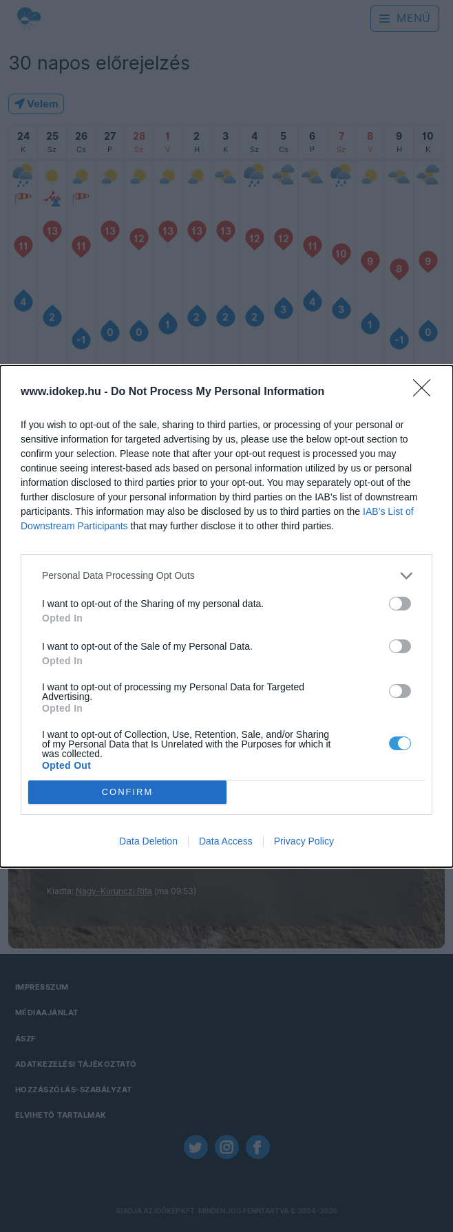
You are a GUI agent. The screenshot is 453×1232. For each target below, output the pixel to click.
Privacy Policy (304, 841)
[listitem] (226, 576)
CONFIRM (128, 792)
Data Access (226, 841)
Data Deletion (148, 841)
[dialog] (226, 616)
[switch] (400, 603)
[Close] (426, 392)
